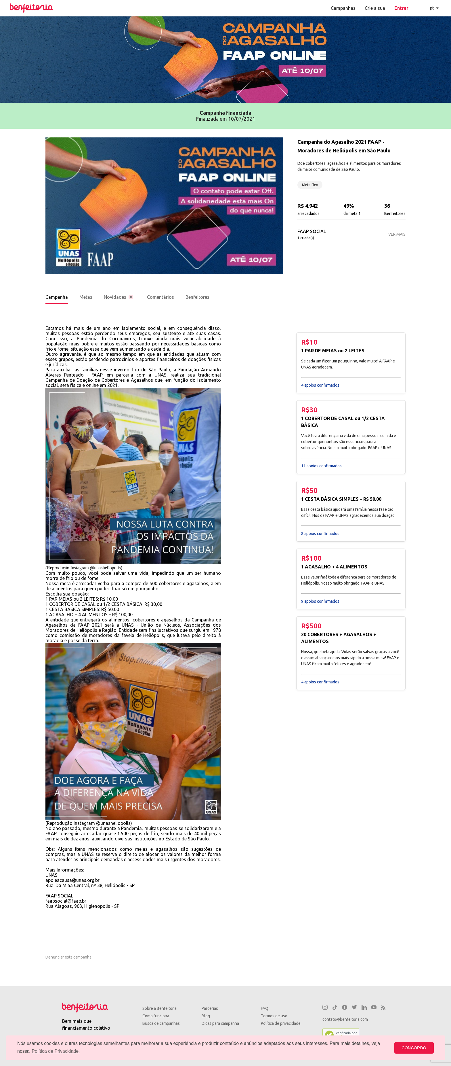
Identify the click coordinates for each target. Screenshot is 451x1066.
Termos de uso (274, 1016)
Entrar (401, 8)
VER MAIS (397, 234)
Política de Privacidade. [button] (56, 1051)
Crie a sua (375, 8)
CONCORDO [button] (414, 1048)
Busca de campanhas (161, 1023)
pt (432, 8)
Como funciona (155, 1016)
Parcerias (210, 1008)
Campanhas (343, 8)
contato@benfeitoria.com (345, 1019)
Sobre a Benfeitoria (159, 1008)
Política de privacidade (281, 1023)
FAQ (264, 1008)
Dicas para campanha (220, 1023)
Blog (206, 1016)
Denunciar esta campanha (68, 957)
